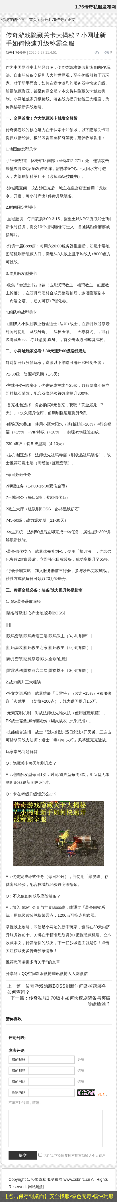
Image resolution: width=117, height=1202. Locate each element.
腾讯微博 (60, 973)
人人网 (74, 973)
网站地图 (36, 1186)
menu (5, 6)
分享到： (14, 973)
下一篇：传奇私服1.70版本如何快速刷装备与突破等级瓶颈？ (60, 1001)
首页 (33, 19)
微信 (84, 973)
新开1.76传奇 (52, 19)
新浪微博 (44, 973)
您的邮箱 (18, 1070)
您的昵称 (18, 1059)
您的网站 (18, 1082)
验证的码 (18, 1093)
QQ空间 (29, 973)
